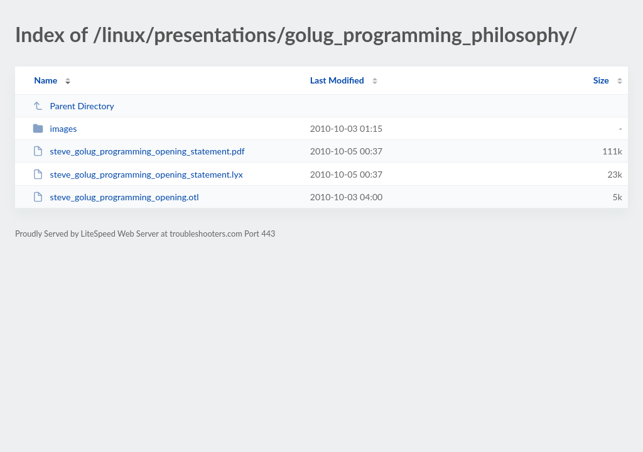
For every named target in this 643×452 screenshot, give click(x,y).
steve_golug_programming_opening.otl (115, 196)
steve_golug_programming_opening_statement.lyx (138, 174)
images (55, 128)
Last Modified (337, 80)
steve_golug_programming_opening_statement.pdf (139, 151)
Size (601, 80)
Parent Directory (73, 105)
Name (45, 80)
